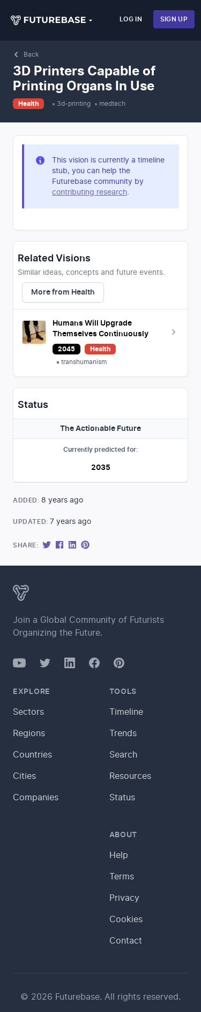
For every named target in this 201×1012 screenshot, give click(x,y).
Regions (29, 733)
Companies (35, 797)
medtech (112, 104)
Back (26, 54)
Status (122, 797)
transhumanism (84, 362)
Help (118, 855)
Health (28, 104)
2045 (66, 349)
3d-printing (74, 104)
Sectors (28, 712)
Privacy (124, 898)
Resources (130, 776)
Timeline (126, 712)
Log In (131, 19)
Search (123, 755)
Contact (125, 941)
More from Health (63, 292)
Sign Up (174, 19)
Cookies (126, 919)
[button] (52, 20)
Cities (24, 776)
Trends (123, 733)
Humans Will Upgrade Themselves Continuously (100, 329)
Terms (121, 876)
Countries (32, 755)
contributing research (89, 192)
